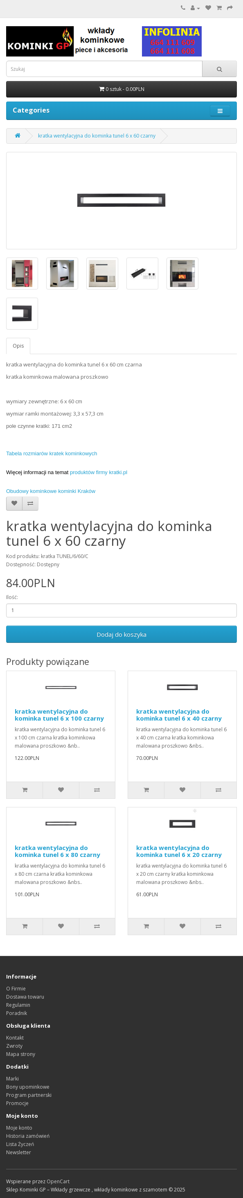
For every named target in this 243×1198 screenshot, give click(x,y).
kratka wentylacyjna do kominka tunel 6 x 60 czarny (96, 135)
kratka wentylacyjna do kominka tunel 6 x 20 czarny (179, 851)
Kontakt (15, 1037)
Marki (12, 1078)
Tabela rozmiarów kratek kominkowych (51, 453)
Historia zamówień (28, 1135)
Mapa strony (20, 1054)
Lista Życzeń (20, 1144)
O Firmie (16, 988)
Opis (18, 345)
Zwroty (14, 1045)
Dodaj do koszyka (121, 634)
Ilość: (12, 597)
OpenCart (58, 1181)
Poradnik (16, 1013)
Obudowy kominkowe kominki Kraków (50, 491)
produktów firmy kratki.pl (98, 472)
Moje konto (19, 1127)
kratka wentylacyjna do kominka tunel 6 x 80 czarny (57, 851)
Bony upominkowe (28, 1086)
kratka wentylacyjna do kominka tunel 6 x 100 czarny (59, 714)
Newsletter (18, 1152)
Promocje (17, 1103)
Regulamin (18, 1004)
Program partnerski (29, 1095)
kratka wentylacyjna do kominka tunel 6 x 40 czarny (179, 714)
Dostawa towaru (25, 996)
